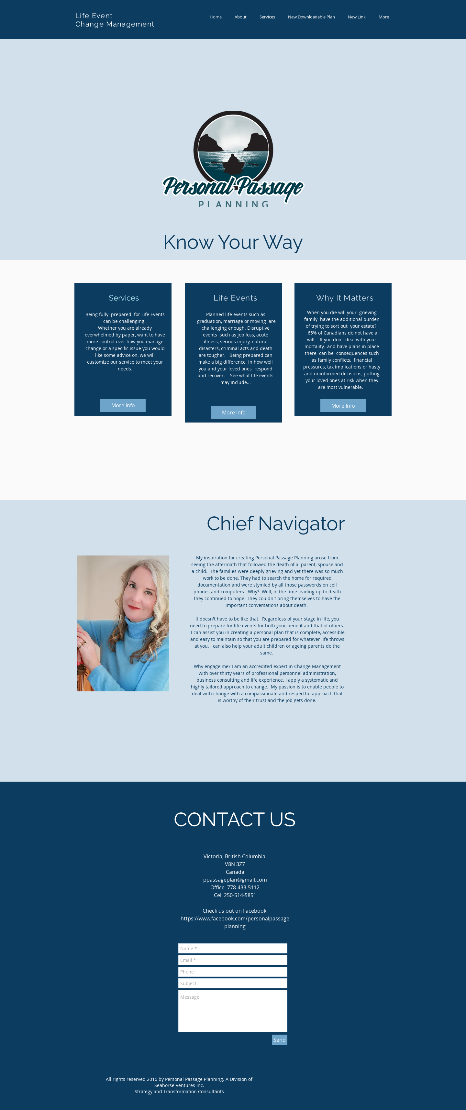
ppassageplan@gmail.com (235, 879)
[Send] (279, 1040)
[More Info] (123, 405)
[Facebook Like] (222, 769)
